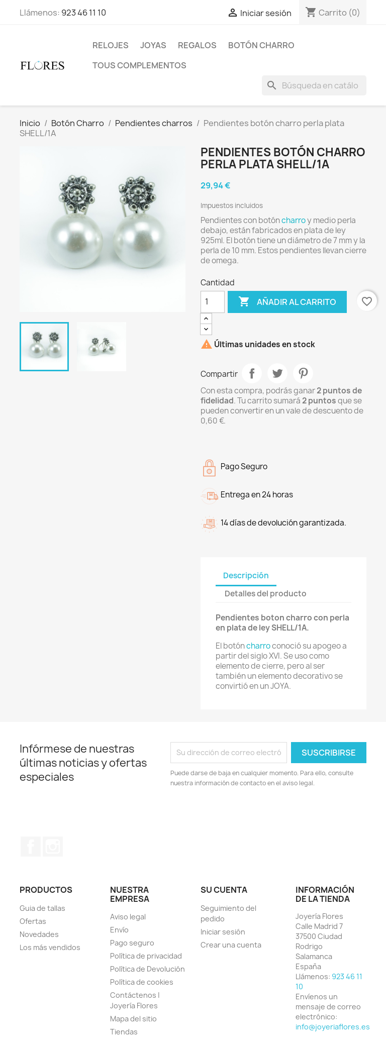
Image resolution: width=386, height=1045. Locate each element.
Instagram (53, 847)
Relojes (110, 45)
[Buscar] (314, 85)
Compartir (252, 373)
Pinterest (303, 373)
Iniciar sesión (223, 931)
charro (293, 220)
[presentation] (254, 815)
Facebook (31, 847)
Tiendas (124, 1031)
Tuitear (277, 373)
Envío (119, 929)
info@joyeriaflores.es (333, 1026)
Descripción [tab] (246, 575)
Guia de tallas (42, 908)
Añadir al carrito (287, 301)
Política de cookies (141, 982)
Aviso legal (128, 916)
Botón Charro (261, 45)
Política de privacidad (146, 956)
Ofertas (33, 921)
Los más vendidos (50, 947)
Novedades (39, 934)
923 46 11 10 (83, 12)
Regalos (197, 45)
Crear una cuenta (231, 945)
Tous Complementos (139, 65)
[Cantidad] (213, 302)
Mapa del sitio (133, 1018)
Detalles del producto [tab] (266, 593)
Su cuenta (224, 889)
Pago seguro (132, 943)
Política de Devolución (147, 969)
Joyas (153, 45)
